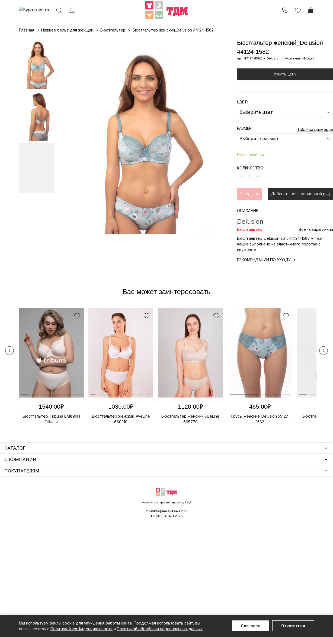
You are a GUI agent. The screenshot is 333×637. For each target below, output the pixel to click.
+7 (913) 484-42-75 (48, 18)
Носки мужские (137, 514)
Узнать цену (285, 97)
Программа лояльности (225, 41)
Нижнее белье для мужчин (44, 535)
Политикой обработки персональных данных (160, 628)
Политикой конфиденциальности (81, 628)
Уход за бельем (138, 498)
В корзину (249, 217)
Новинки (145, 41)
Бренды (178, 41)
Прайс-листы (122, 41)
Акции (163, 41)
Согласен (250, 625)
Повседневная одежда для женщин (53, 570)
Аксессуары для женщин (146, 506)
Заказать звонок (91, 18)
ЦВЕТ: (242, 125)
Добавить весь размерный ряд (300, 217)
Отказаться (293, 625)
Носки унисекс (137, 522)
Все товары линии (316, 252)
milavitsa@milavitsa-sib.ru (291, 594)
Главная (26, 53)
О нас (195, 41)
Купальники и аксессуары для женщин (55, 520)
